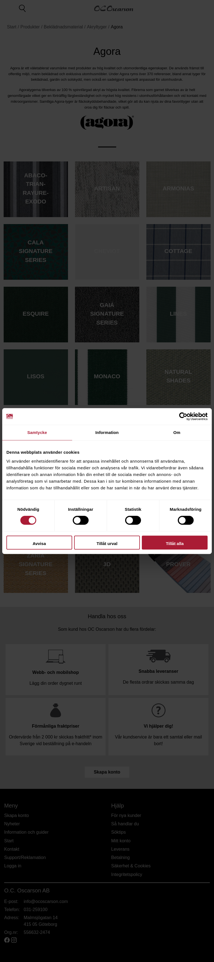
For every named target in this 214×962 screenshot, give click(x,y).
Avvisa (39, 543)
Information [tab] (107, 432)
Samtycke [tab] (37, 432)
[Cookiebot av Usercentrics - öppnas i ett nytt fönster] (183, 416)
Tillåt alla (175, 543)
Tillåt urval (107, 543)
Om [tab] (176, 432)
